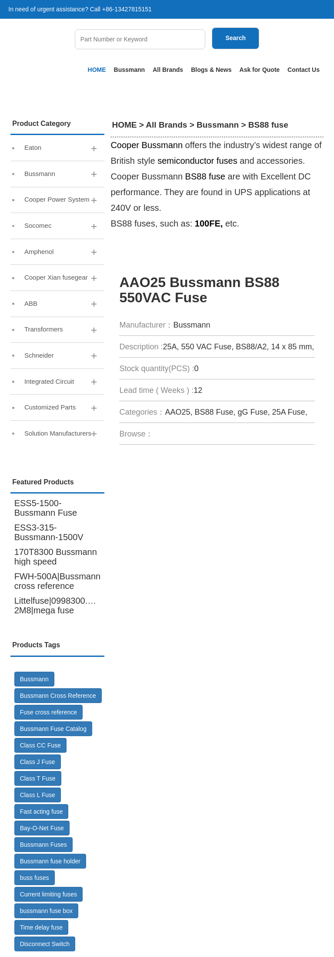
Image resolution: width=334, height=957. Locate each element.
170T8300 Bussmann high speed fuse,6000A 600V (55, 562)
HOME (97, 69)
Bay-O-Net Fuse (42, 828)
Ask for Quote (260, 69)
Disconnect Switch (45, 944)
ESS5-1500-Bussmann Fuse (45, 508)
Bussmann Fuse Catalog (53, 729)
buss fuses (34, 878)
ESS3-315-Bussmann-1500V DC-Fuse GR (49, 538)
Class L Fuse (37, 795)
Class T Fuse (38, 779)
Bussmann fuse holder (50, 862)
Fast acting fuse (41, 812)
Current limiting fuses (48, 895)
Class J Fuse (37, 762)
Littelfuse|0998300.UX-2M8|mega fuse (58, 606)
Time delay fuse (41, 928)
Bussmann (129, 69)
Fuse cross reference (48, 713)
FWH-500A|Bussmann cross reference (57, 582)
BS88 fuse (268, 124)
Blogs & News (211, 69)
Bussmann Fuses (43, 845)
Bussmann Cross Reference (58, 696)
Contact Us (303, 69)
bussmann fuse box (46, 911)
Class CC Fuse (40, 746)
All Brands (168, 69)
